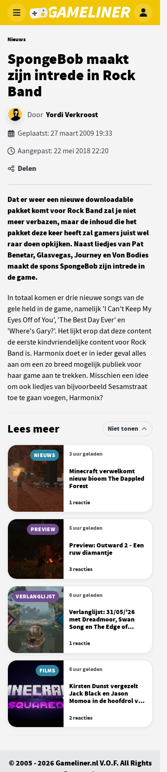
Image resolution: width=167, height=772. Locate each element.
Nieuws (16, 39)
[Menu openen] (16, 12)
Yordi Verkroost (72, 115)
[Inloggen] (143, 12)
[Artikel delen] (80, 168)
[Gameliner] (80, 12)
